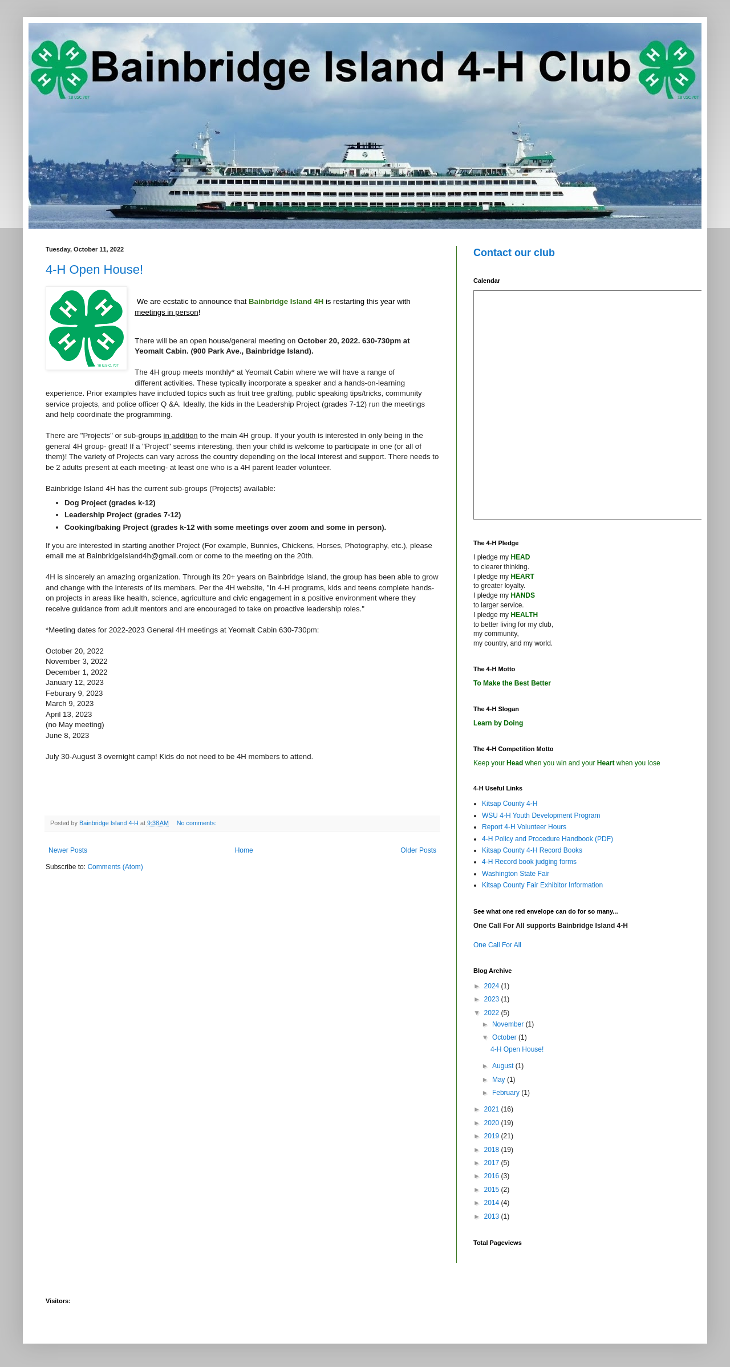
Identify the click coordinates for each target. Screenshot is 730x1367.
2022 (492, 1013)
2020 (492, 1123)
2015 (492, 1190)
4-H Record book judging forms (529, 862)
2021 (492, 1109)
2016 (492, 1176)
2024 (492, 986)
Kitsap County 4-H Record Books (532, 850)
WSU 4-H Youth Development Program (541, 816)
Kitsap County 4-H (509, 804)
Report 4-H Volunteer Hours (524, 827)
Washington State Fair (515, 874)
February (506, 1093)
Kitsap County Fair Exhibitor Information (542, 885)
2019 (492, 1136)
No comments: (197, 823)
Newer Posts (67, 850)
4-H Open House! (94, 269)
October (505, 1037)
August (504, 1066)
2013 (492, 1216)
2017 (492, 1163)
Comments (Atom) (115, 867)
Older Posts (418, 850)
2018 (492, 1150)
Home (244, 850)
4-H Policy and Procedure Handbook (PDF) (547, 839)
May (499, 1080)
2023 (492, 999)
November (509, 1024)
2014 (492, 1203)
